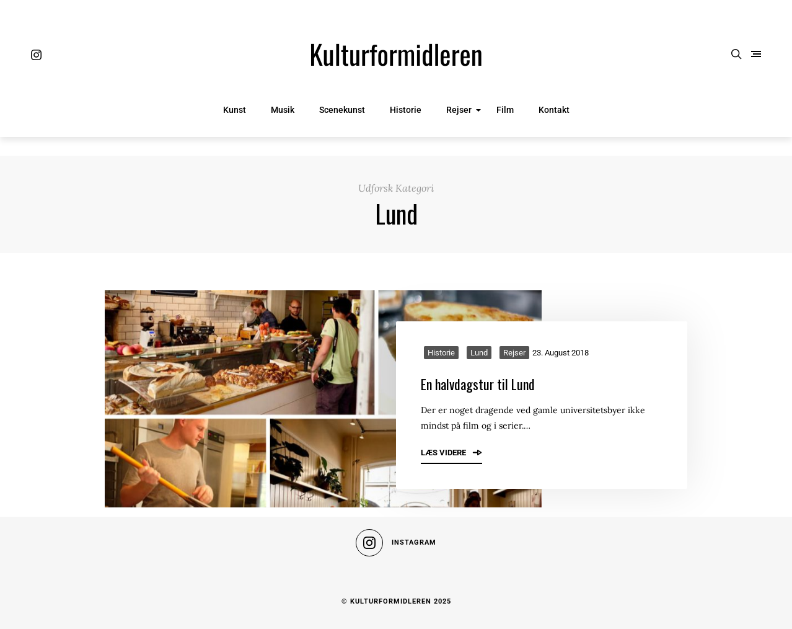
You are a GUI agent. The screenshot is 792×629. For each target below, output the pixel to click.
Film (505, 110)
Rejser (459, 110)
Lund (479, 352)
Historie (405, 110)
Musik (282, 110)
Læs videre (451, 452)
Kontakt (554, 110)
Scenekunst (342, 110)
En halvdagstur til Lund (478, 384)
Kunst (234, 110)
